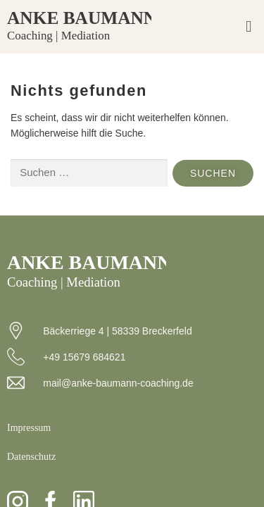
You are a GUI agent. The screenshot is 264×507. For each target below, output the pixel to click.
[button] (249, 27)
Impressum (29, 428)
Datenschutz (31, 456)
